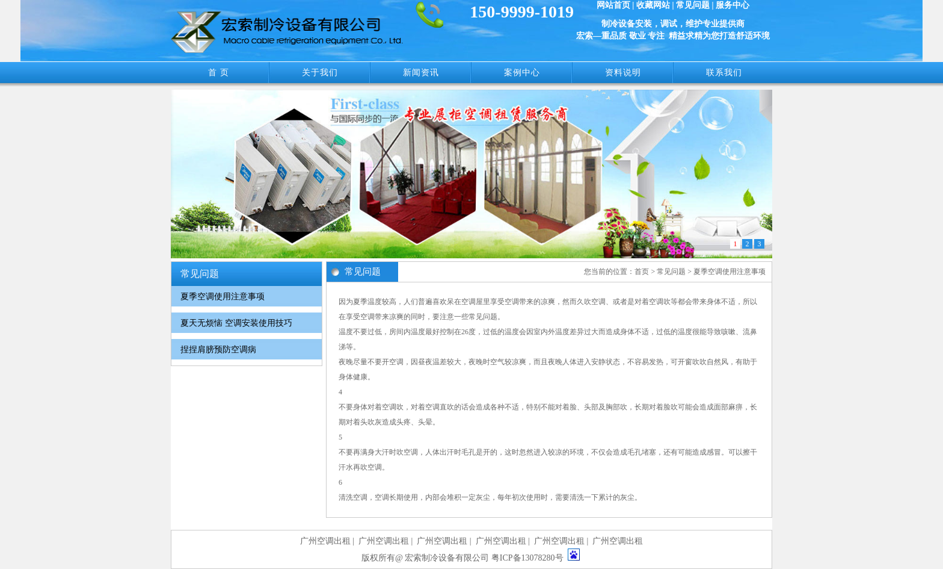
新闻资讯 (421, 72)
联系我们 (724, 72)
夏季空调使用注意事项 (222, 296)
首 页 (218, 72)
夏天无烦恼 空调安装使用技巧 (236, 323)
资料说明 (623, 72)
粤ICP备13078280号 (527, 557)
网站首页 (613, 5)
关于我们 (320, 72)
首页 (641, 271)
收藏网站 (653, 5)
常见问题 (693, 5)
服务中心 (732, 5)
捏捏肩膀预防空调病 (218, 349)
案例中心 (522, 72)
